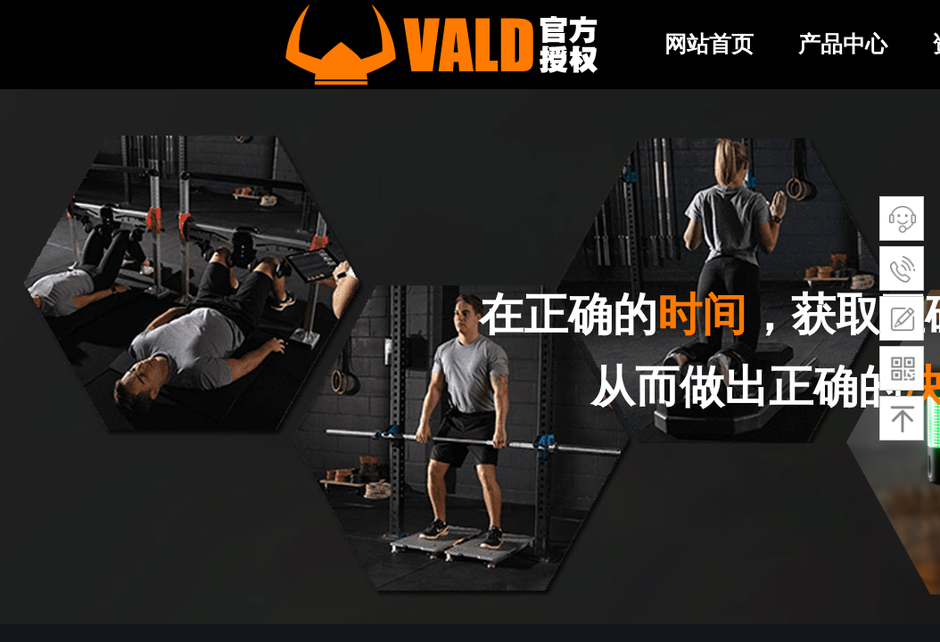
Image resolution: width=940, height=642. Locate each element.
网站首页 (709, 44)
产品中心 (842, 44)
